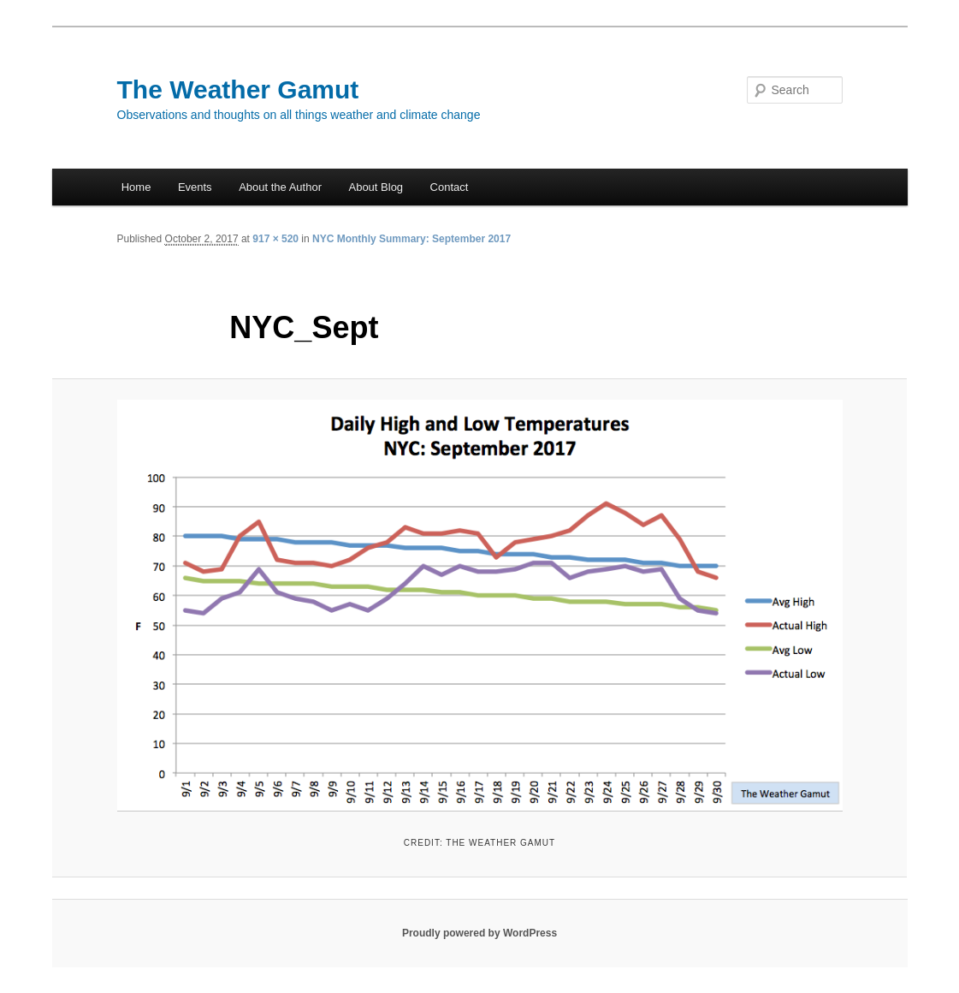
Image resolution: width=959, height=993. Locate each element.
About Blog (375, 187)
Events (195, 187)
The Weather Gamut (238, 89)
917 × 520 (275, 239)
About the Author (280, 187)
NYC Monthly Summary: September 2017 (411, 239)
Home (136, 187)
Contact (449, 187)
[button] (480, 606)
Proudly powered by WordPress (479, 933)
